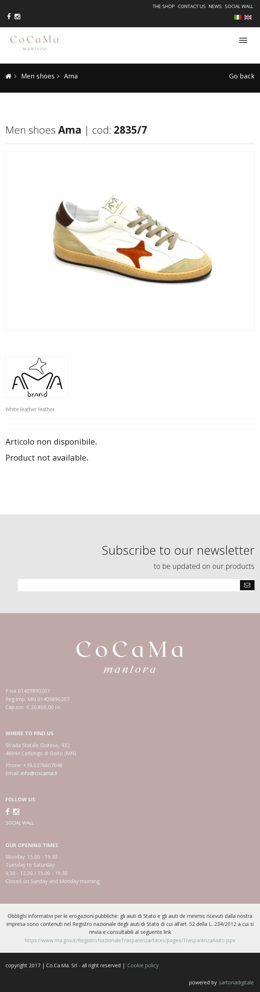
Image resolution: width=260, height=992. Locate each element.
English (249, 18)
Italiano (239, 17)
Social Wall (239, 6)
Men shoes (37, 76)
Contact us (192, 6)
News (215, 6)
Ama (70, 76)
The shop (164, 6)
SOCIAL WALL (19, 822)
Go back (242, 76)
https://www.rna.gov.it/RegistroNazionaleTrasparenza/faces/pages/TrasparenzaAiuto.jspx (130, 940)
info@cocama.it (39, 773)
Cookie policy (143, 965)
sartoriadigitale (236, 982)
